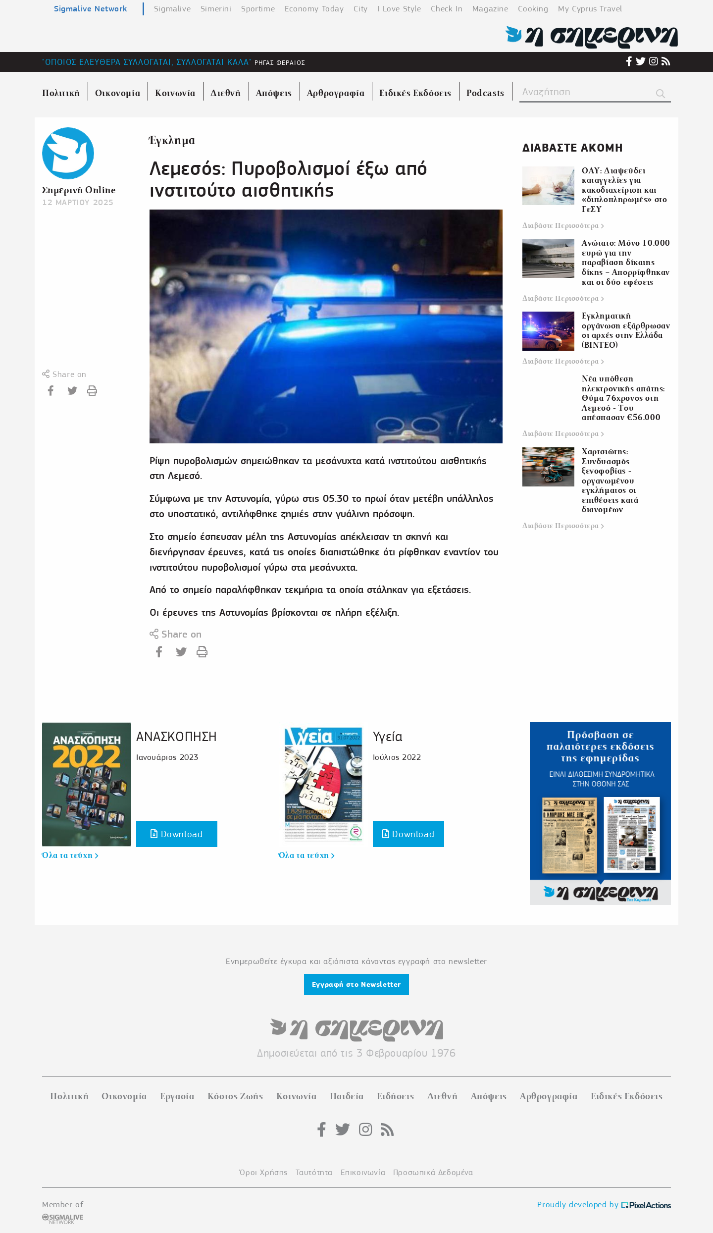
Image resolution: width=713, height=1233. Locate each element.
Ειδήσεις (395, 1096)
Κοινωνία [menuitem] (175, 93)
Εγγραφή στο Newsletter (356, 984)
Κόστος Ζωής (235, 1096)
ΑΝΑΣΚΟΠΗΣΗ (176, 736)
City (360, 8)
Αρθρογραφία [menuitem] (336, 93)
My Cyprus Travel (590, 8)
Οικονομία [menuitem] (117, 93)
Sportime (258, 8)
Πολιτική (69, 1096)
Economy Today (314, 8)
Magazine (490, 8)
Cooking (533, 8)
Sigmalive (172, 8)
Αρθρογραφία (549, 1096)
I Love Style (399, 8)
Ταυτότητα (314, 1172)
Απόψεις (489, 1096)
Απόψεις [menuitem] (274, 93)
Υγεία (388, 736)
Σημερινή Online (79, 190)
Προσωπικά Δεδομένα (433, 1172)
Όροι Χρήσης (264, 1172)
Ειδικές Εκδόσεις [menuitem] (415, 93)
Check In (446, 8)
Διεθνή (442, 1096)
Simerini (216, 8)
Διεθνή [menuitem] (225, 93)
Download (177, 834)
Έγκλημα (173, 140)
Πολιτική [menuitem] (61, 93)
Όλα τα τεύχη (70, 855)
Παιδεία (347, 1096)
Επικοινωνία (363, 1172)
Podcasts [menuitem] (485, 93)
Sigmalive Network (90, 8)
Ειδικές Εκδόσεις (627, 1096)
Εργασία (177, 1096)
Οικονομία (124, 1096)
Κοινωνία (296, 1096)
